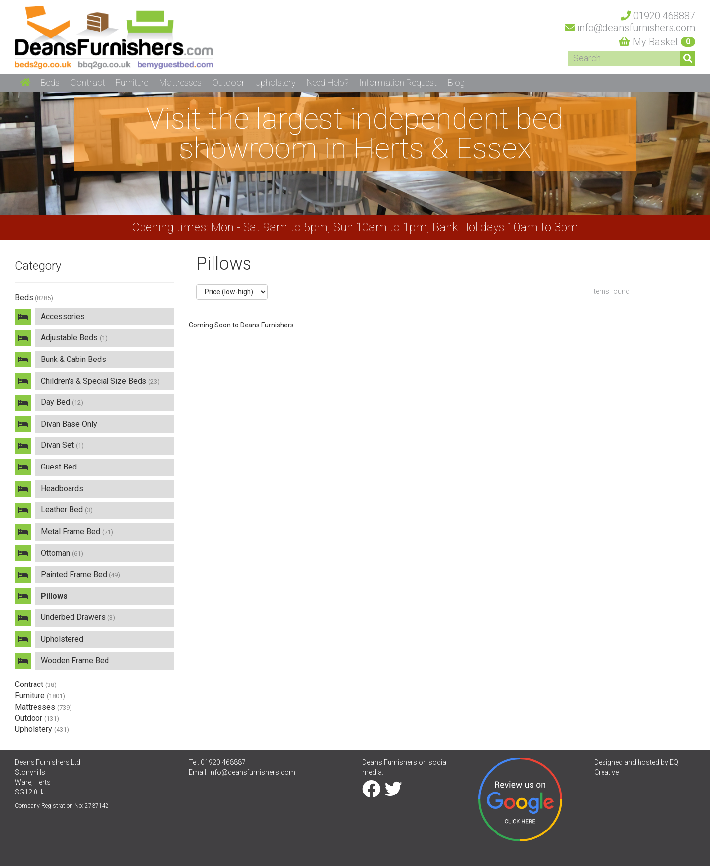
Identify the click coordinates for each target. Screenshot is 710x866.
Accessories (63, 316)
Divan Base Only (69, 424)
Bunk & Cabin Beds (73, 359)
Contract (36, 684)
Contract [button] (88, 82)
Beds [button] (50, 82)
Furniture (40, 695)
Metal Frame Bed (77, 531)
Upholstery (42, 729)
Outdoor (37, 717)
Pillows (54, 596)
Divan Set (62, 445)
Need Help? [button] (328, 82)
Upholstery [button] (275, 82)
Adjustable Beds (74, 337)
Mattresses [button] (180, 82)
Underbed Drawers (78, 617)
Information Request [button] (398, 82)
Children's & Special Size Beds (100, 381)
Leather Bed (67, 509)
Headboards (62, 488)
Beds (34, 297)
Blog (456, 82)
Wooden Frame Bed (75, 660)
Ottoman (62, 553)
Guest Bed (59, 466)
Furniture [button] (132, 82)
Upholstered (62, 639)
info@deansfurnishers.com (252, 772)
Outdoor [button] (229, 82)
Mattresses (43, 707)
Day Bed (62, 402)
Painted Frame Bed (80, 574)
